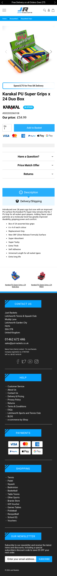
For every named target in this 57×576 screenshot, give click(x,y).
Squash (11, 484)
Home (4, 19)
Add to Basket (34, 127)
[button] (2, 2)
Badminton (13, 487)
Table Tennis (13, 494)
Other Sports (14, 497)
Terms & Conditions (17, 406)
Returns (11, 403)
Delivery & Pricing (16, 396)
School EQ (12, 517)
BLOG (10, 416)
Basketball (12, 491)
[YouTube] (30, 363)
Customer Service (16, 386)
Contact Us (13, 393)
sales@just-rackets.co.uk (16, 343)
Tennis (11, 477)
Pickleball (12, 511)
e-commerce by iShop (18, 419)
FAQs (10, 410)
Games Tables (14, 507)
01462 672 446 (15, 339)
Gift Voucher (13, 504)
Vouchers (12, 520)
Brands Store (14, 501)
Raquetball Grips (25, 19)
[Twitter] (24, 363)
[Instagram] (36, 363)
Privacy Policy (14, 399)
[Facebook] (19, 363)
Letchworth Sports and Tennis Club (24, 413)
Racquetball (13, 19)
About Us (12, 390)
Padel (10, 481)
